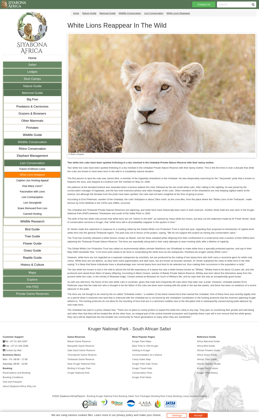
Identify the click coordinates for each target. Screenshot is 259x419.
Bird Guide (32, 229)
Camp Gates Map (141, 359)
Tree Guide (32, 236)
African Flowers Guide (208, 350)
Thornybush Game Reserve (82, 354)
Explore (32, 279)
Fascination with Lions (32, 191)
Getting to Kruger (141, 350)
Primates (32, 127)
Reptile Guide (32, 257)
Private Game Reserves (32, 293)
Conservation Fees (142, 372)
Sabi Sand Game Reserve (81, 350)
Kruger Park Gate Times (145, 363)
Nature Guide (32, 86)
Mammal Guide (32, 93)
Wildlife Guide (32, 135)
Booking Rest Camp (161, 396)
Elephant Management (32, 155)
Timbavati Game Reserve (80, 359)
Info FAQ (32, 286)
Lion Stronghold (32, 202)
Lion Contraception (32, 197)
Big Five (32, 99)
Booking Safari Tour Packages (135, 396)
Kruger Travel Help (142, 368)
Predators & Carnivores (32, 106)
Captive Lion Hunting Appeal (32, 180)
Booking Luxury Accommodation (190, 396)
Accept (198, 415)
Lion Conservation (32, 163)
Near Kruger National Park (81, 363)
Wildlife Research (32, 221)
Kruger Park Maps (141, 341)
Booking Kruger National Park (102, 396)
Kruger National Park (78, 372)
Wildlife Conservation (32, 142)
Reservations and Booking (16, 372)
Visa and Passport (12, 381)
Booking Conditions (13, 377)
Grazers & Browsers (32, 113)
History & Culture (32, 264)
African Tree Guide (207, 359)
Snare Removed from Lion (32, 208)
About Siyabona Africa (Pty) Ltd (19, 386)
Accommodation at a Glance (147, 354)
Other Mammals (32, 120)
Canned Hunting (32, 213)
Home (32, 58)
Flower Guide (32, 243)
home (76, 13)
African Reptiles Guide (209, 363)
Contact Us (203, 4)
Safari (32, 64)
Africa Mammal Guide (208, 341)
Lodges (32, 71)
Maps (32, 272)
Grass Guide (32, 250)
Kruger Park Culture (207, 368)
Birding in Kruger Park (79, 368)
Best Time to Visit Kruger (145, 345)
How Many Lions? (32, 186)
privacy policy (125, 414)
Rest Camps (32, 79)
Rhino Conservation (32, 148)
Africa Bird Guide (206, 345)
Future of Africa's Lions (32, 168)
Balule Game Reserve (79, 341)
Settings (177, 415)
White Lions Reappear (32, 174)
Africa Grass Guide (207, 354)
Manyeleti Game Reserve (80, 345)
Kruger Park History (207, 372)
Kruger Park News (141, 377)
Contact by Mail (13, 350)
